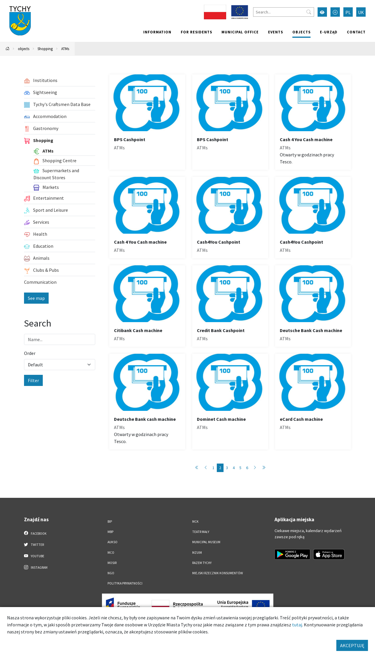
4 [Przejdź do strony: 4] (234, 467)
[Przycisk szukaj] (309, 12)
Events (275, 32)
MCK (195, 521)
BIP (110, 521)
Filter (33, 380)
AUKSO (112, 542)
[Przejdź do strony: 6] (263, 468)
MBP (110, 532)
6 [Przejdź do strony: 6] (247, 467)
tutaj (297, 625)
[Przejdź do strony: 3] (254, 468)
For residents (196, 32)
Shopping (45, 48)
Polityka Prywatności (125, 583)
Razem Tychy (202, 563)
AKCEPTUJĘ (352, 645)
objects (301, 32)
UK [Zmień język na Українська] (361, 12)
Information (157, 32)
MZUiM (197, 553)
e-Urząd (329, 32)
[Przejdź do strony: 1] (196, 468)
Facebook (35, 533)
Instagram (35, 567)
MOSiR (112, 563)
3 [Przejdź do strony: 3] (227, 467)
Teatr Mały (200, 532)
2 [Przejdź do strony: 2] (220, 467)
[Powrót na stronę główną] (7, 48)
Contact (356, 32)
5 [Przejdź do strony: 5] (240, 467)
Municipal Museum (206, 542)
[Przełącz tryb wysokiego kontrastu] (322, 12)
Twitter (34, 544)
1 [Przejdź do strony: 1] (213, 467)
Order (29, 353)
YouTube (34, 555)
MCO (111, 553)
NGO (111, 573)
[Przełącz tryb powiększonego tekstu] (335, 12)
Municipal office (240, 32)
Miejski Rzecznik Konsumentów (217, 573)
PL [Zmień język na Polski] (348, 12)
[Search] (283, 12)
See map (36, 298)
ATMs (65, 48)
